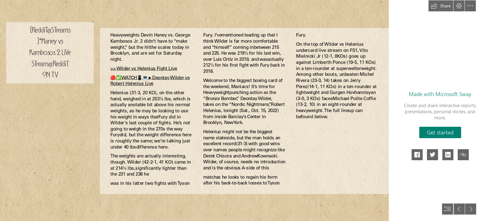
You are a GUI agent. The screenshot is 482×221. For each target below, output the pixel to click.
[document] (241, 110)
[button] (441, 5)
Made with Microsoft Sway (440, 94)
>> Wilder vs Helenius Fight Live (143, 68)
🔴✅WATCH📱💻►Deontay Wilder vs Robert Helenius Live (150, 80)
